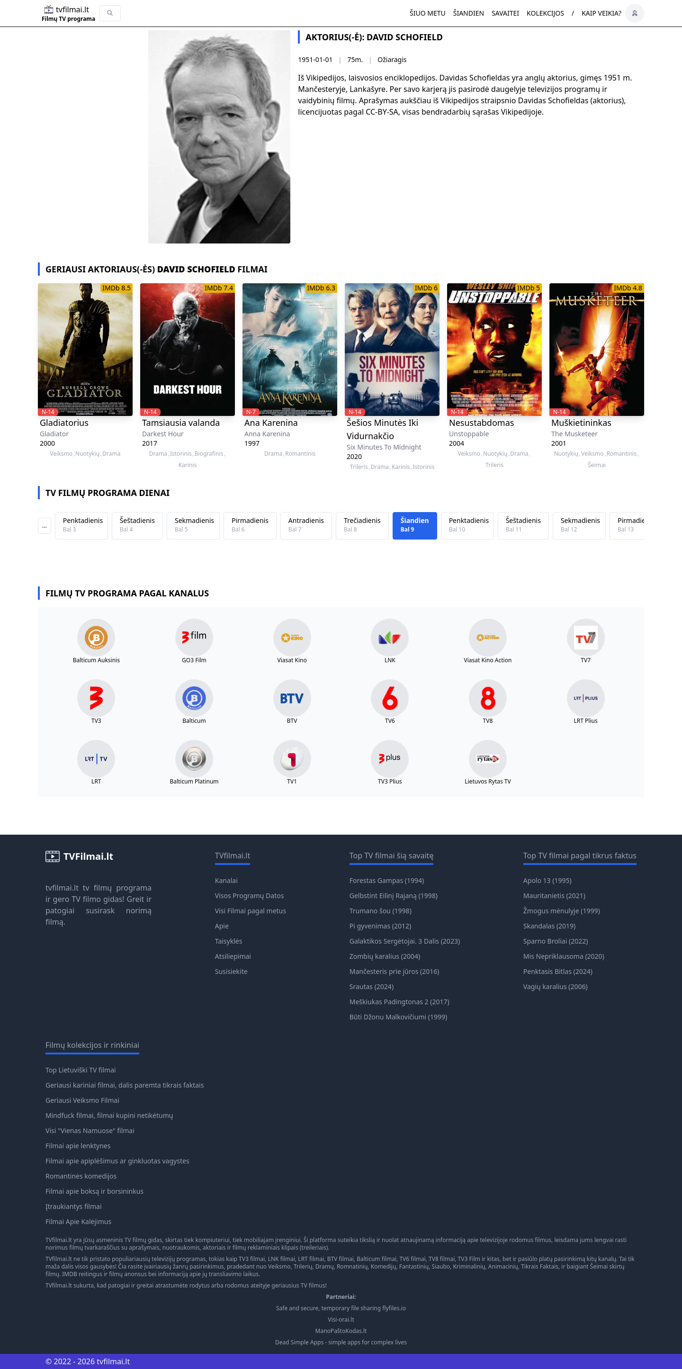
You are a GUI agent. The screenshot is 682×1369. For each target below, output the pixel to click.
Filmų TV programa (68, 19)
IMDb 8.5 (116, 287)
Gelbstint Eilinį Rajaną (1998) (394, 895)
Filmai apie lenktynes (77, 1145)
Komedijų (383, 1266)
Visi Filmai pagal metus (250, 910)
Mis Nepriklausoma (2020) (563, 956)
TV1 (292, 781)
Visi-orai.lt (341, 1320)
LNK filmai (281, 1259)
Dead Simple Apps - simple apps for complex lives (341, 1342)
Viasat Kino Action (488, 660)
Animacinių (503, 1266)
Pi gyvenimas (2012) (380, 925)
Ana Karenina (271, 422)
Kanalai (226, 880)
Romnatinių (352, 1266)
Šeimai (597, 465)
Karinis (188, 465)
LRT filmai (311, 1259)
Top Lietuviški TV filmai (80, 1069)
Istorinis (181, 454)
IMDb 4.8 (628, 287)
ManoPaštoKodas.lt (341, 1331)
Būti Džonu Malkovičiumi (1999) (399, 1016)
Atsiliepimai (233, 956)
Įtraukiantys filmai (73, 1206)
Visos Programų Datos (249, 895)
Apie (222, 925)
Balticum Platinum (194, 781)
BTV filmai (340, 1259)
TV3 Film (469, 1259)
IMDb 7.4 (219, 287)
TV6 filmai (412, 1259)
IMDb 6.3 (321, 287)
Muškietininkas (581, 422)
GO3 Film (194, 660)
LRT (96, 781)
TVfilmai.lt (58, 1240)
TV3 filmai (252, 1259)
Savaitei (505, 13)
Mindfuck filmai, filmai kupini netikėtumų (109, 1115)
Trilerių (303, 1266)
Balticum (194, 721)
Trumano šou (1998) (381, 910)
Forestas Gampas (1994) (387, 880)
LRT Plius (586, 721)
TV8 (488, 721)
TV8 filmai (442, 1259)
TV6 (390, 721)
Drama (111, 454)
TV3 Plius (390, 781)
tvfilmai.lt (62, 888)
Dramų (324, 1266)
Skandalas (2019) (549, 925)
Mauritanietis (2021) (554, 895)
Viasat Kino (292, 660)
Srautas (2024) (372, 986)
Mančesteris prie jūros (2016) (395, 971)
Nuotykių (87, 454)
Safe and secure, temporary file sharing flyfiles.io (341, 1308)
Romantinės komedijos (81, 1175)
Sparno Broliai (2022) (555, 941)
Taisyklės (228, 941)
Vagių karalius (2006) (555, 986)
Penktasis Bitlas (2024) (557, 971)
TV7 (586, 660)
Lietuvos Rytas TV (488, 781)
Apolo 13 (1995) (547, 880)
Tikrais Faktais (539, 1266)
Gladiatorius (64, 422)
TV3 (96, 721)
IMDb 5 (528, 287)
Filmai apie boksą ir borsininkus (94, 1191)
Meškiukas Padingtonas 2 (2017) (399, 1001)
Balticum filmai (376, 1259)
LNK (390, 660)
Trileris (359, 467)
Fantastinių (414, 1266)
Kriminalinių (469, 1266)
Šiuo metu (428, 13)
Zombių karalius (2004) (385, 956)
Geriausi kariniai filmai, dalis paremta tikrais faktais (124, 1085)
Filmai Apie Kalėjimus (78, 1221)
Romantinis (300, 454)
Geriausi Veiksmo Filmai (82, 1100)
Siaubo (441, 1266)
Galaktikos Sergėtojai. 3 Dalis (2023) (405, 941)
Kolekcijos (545, 13)
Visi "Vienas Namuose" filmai (90, 1130)
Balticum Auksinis (96, 660)
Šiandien (468, 13)
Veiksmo (61, 454)
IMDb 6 (426, 287)
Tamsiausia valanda (181, 422)
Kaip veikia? (601, 13)
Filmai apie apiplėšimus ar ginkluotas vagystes (117, 1160)
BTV (292, 721)
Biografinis (209, 454)
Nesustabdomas (481, 422)
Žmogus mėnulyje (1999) (561, 910)
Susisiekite (231, 971)
